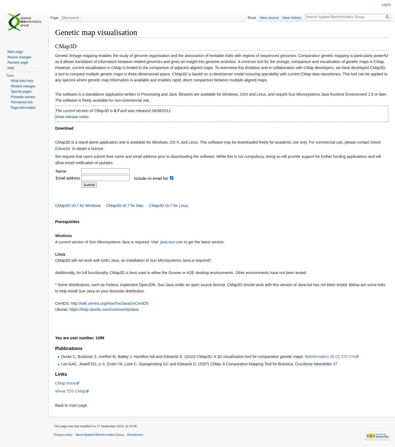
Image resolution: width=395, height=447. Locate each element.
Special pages (21, 91)
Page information (23, 108)
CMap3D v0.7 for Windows (78, 205)
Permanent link (22, 102)
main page (78, 405)
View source (268, 18)
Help (10, 68)
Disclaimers (135, 434)
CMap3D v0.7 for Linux (168, 205)
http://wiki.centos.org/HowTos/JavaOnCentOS (110, 303)
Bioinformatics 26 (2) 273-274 (330, 356)
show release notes (72, 117)
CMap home (65, 383)
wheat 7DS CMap (70, 391)
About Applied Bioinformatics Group (100, 434)
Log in (386, 5)
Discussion (70, 18)
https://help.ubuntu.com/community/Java (104, 309)
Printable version (23, 97)
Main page (15, 52)
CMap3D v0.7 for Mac (124, 205)
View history (291, 18)
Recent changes (19, 57)
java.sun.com (171, 242)
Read (252, 18)
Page (54, 18)
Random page (17, 62)
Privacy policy (63, 434)
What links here (22, 81)
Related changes (23, 86)
